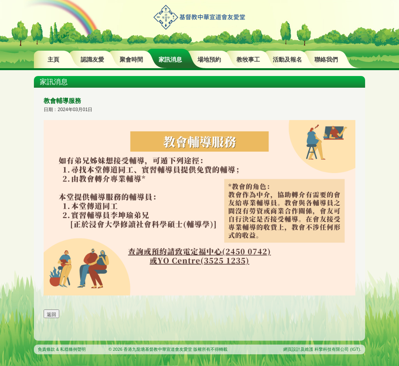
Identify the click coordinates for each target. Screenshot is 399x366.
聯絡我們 (326, 59)
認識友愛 (92, 59)
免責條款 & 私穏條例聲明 (62, 349)
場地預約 (209, 59)
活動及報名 (287, 59)
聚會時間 (131, 59)
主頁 (53, 59)
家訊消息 (170, 59)
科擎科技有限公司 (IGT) (337, 349)
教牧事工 (248, 59)
